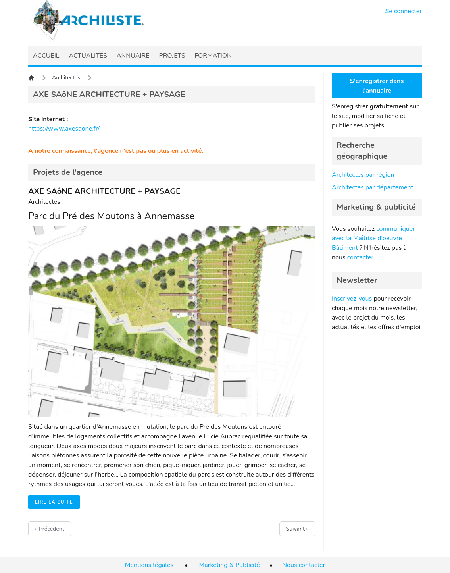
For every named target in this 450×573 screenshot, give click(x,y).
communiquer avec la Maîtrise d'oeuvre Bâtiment (373, 238)
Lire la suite (54, 502)
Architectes (66, 77)
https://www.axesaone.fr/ (64, 128)
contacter (360, 257)
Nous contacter (303, 565)
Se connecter (403, 11)
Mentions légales (149, 565)
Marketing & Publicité (229, 565)
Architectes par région (363, 174)
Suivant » (297, 528)
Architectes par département (372, 187)
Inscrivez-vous (352, 298)
